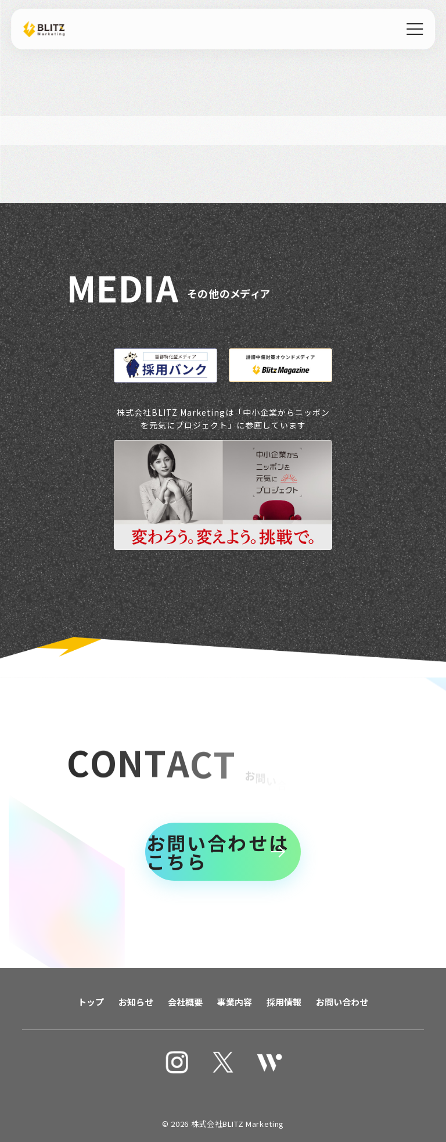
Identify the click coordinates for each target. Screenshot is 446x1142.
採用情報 (284, 1002)
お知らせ (135, 1002)
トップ (91, 1002)
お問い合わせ (342, 1002)
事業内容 (234, 1002)
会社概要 (185, 1002)
